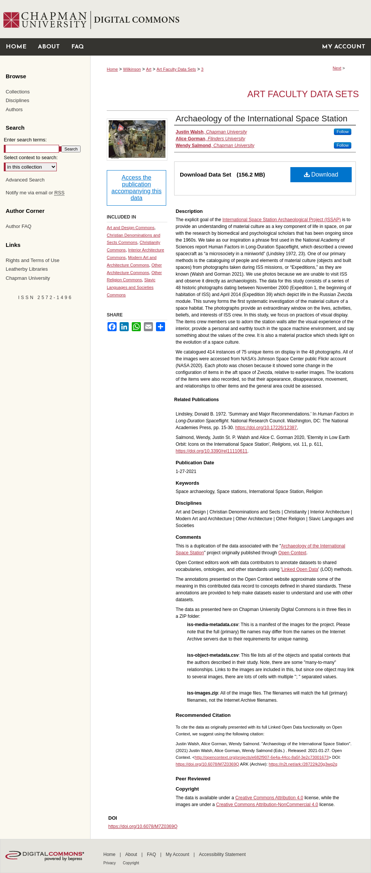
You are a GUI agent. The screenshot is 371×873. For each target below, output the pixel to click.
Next (337, 68)
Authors (14, 109)
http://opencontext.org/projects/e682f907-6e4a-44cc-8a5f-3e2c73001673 (261, 757)
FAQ (152, 854)
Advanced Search (25, 180)
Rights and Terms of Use (32, 260)
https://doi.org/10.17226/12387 (266, 427)
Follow (343, 131)
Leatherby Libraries (27, 269)
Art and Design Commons (130, 227)
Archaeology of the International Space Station (262, 118)
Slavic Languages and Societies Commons (131, 287)
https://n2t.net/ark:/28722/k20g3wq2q (303, 764)
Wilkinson (132, 69)
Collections (18, 92)
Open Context (292, 552)
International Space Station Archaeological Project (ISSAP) (281, 219)
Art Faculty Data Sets (176, 69)
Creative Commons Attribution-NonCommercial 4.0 (267, 804)
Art (148, 69)
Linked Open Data (300, 569)
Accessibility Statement (222, 854)
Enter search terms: (25, 140)
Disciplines (17, 100)
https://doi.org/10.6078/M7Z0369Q (207, 764)
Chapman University (28, 278)
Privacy (110, 863)
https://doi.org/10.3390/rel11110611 (211, 451)
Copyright (131, 863)
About (132, 854)
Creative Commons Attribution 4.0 (269, 797)
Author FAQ (18, 226)
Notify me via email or (35, 193)
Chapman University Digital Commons (230, 19)
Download (321, 174)
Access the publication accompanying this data (136, 187)
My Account (178, 854)
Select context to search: (31, 157)
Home (112, 69)
